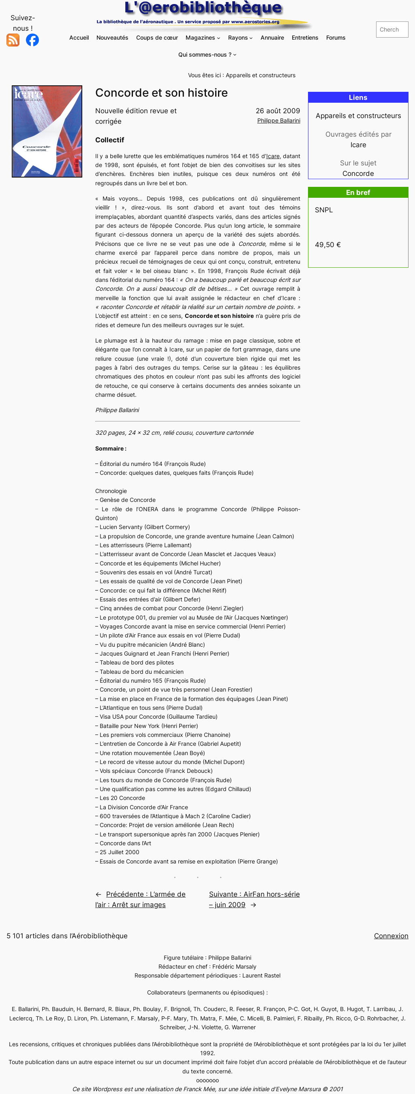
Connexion (391, 936)
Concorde (358, 173)
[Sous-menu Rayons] (251, 38)
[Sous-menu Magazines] (218, 38)
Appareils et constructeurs (260, 75)
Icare (273, 155)
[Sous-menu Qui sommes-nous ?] (235, 54)
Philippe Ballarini (278, 120)
